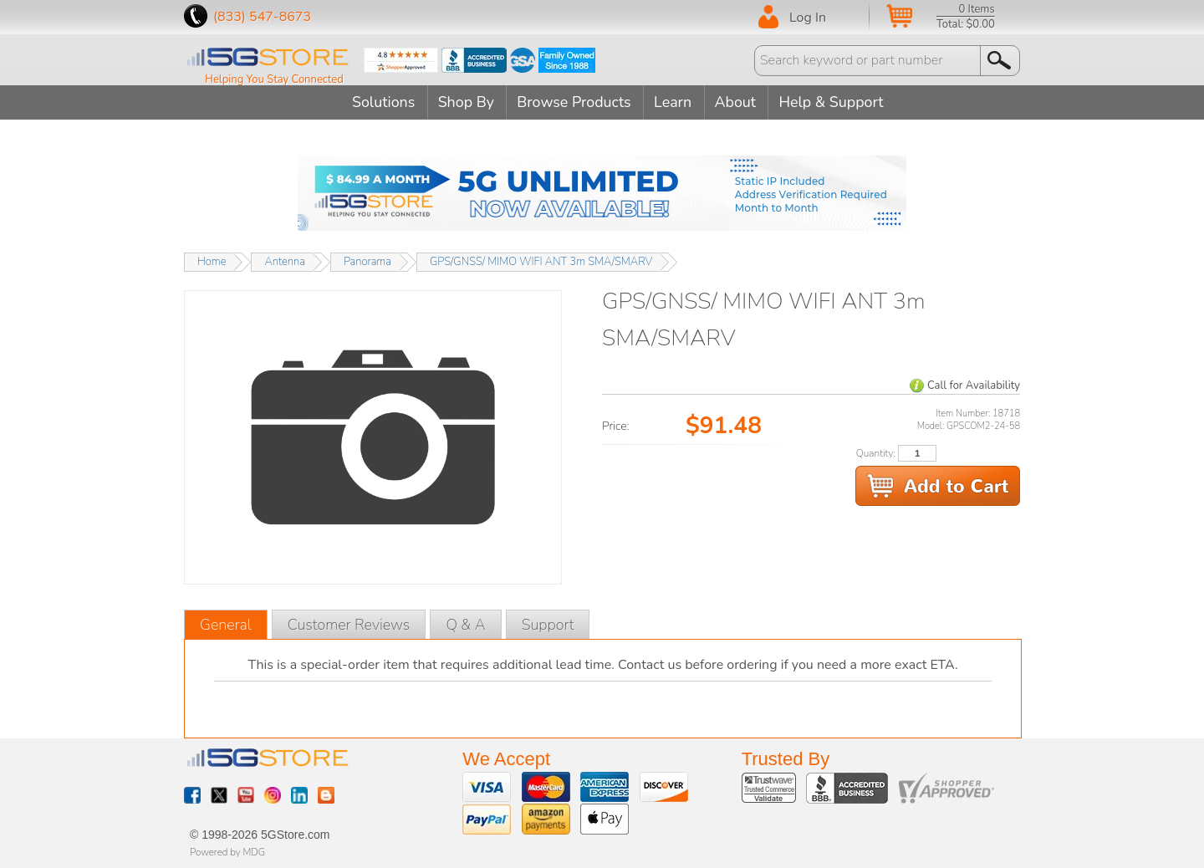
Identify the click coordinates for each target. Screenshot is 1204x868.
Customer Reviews (349, 624)
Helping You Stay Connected (274, 79)
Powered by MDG (227, 851)
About (739, 102)
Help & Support (837, 102)
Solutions (379, 102)
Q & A (465, 624)
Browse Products (574, 102)
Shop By (464, 102)
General (226, 624)
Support (548, 624)
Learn (674, 102)
